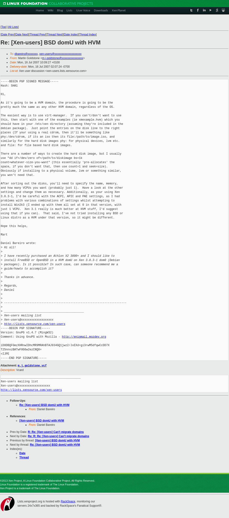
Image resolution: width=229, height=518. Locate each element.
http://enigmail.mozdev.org (84, 337)
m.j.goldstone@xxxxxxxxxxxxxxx (62, 58)
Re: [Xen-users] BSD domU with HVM (44, 404)
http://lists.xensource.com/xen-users (34, 324)
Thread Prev (37, 34)
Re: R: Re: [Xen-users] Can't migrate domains (58, 436)
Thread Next (54, 34)
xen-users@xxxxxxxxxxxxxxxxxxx (60, 54)
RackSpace (68, 501)
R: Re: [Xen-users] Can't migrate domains (56, 431)
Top (3, 27)
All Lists (13, 27)
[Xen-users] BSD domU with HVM (41, 420)
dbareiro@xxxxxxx (26, 54)
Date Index (71, 34)
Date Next (21, 34)
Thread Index (87, 34)
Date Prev (7, 34)
